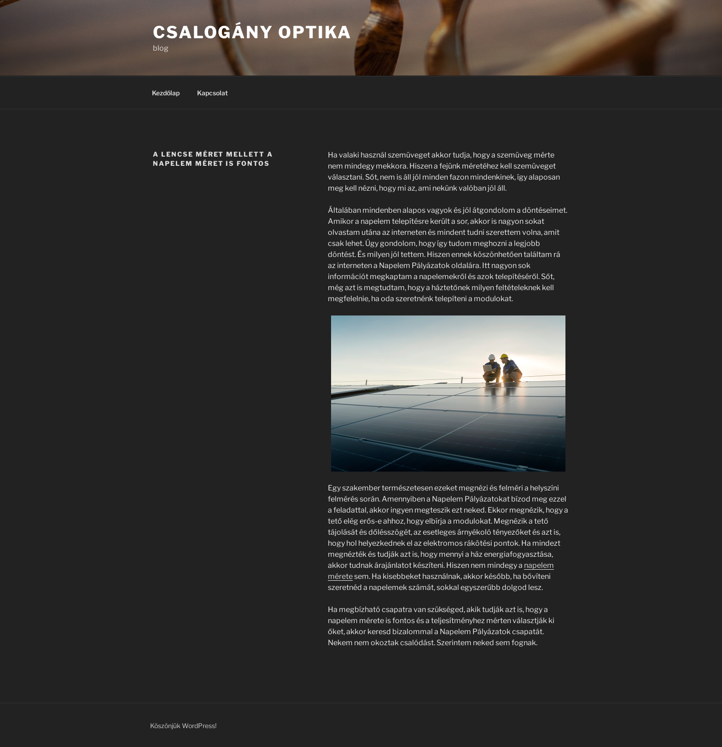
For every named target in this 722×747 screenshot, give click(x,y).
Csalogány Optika (252, 32)
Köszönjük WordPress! (183, 725)
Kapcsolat (212, 93)
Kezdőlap (166, 93)
